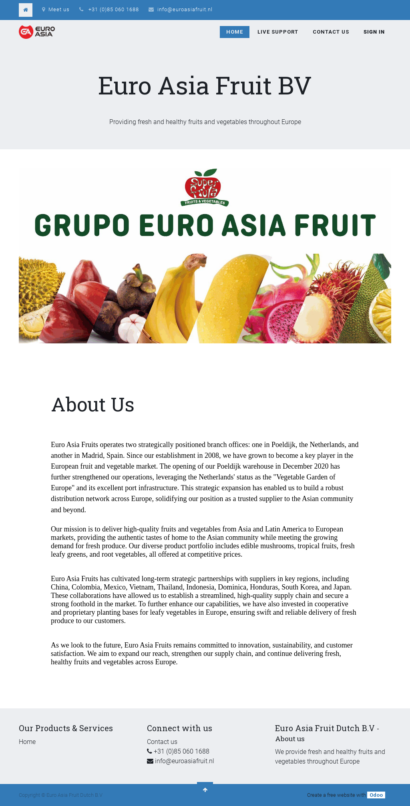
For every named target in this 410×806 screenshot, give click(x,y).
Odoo (376, 795)
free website (341, 795)
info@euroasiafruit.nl (185, 9)
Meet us (56, 9)
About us (290, 738)
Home (27, 742)
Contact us (162, 742)
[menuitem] (234, 32)
